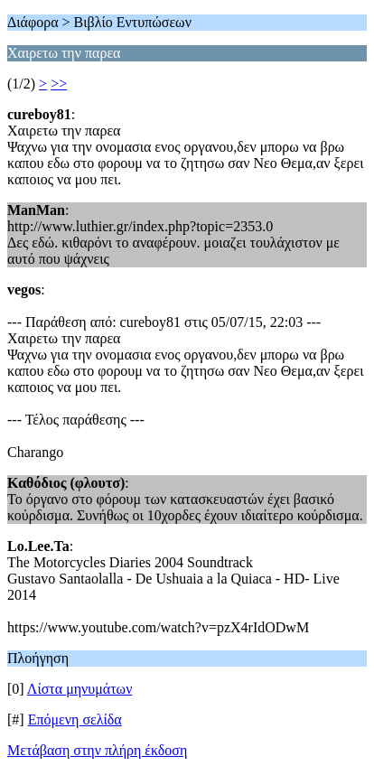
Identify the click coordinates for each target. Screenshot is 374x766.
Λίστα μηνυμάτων (80, 688)
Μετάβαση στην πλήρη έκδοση (97, 750)
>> (59, 83)
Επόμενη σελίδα (75, 719)
